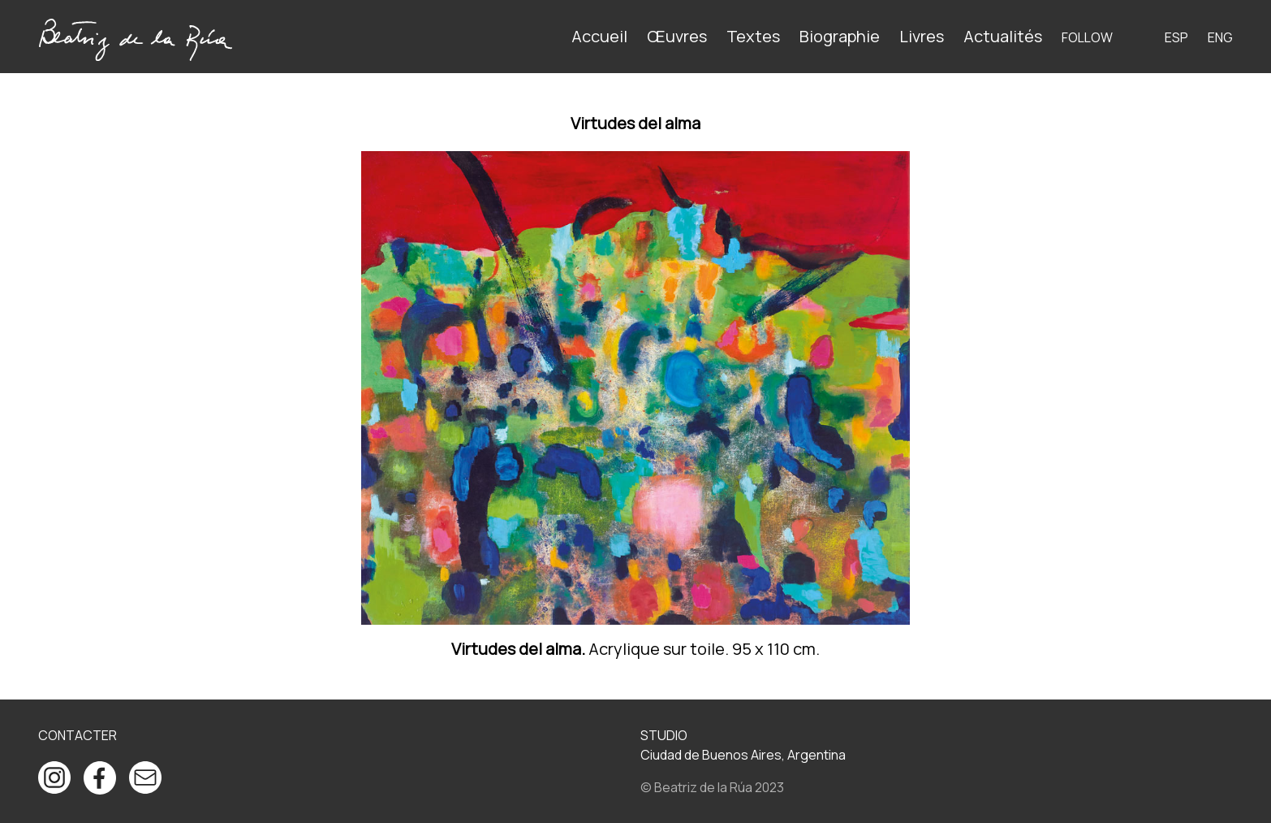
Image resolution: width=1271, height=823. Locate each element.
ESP (1176, 37)
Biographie (839, 36)
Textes (753, 36)
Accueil (599, 36)
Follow (1087, 37)
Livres (921, 36)
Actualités (1002, 36)
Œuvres (677, 36)
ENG (1220, 37)
